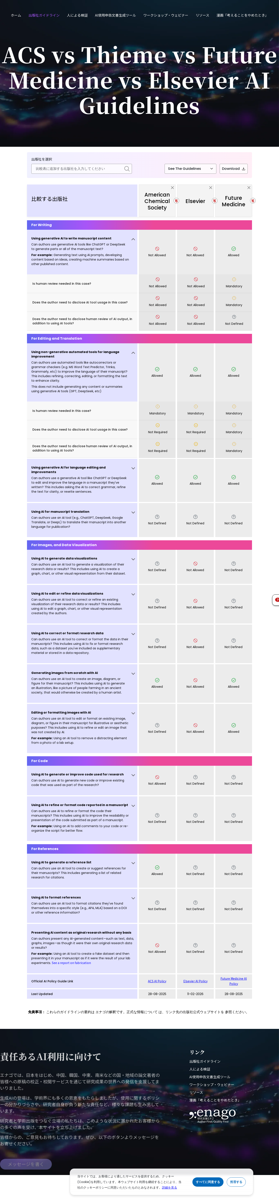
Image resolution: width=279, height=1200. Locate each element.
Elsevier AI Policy (195, 981)
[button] (82, 252)
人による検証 (77, 15)
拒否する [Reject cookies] (236, 1182)
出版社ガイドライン (44, 15)
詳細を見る (169, 1187)
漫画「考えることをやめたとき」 (242, 15)
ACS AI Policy (157, 981)
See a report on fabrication (71, 963)
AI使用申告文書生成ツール (115, 15)
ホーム (16, 15)
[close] (172, 188)
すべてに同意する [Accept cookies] (208, 1182)
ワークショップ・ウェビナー (165, 15)
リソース (202, 15)
